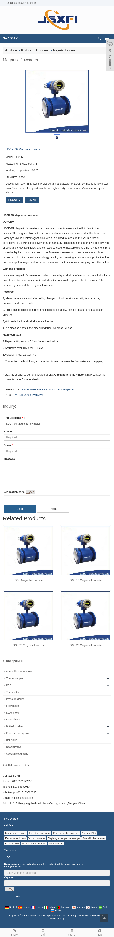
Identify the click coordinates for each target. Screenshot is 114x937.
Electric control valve (15, 838)
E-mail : (10, 445)
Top (100, 932)
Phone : (10, 431)
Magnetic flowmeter (64, 50)
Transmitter (12, 692)
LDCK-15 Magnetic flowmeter (85, 580)
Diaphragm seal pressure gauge (64, 838)
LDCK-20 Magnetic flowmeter (29, 645)
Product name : (14, 417)
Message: (10, 458)
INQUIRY (14, 199)
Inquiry (71, 932)
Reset (53, 508)
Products (26, 50)
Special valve (14, 746)
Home (13, 50)
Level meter (13, 712)
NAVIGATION (12, 38)
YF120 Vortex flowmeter (29, 395)
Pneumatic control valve (34, 843)
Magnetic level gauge (15, 833)
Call (42, 932)
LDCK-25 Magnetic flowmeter (85, 645)
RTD (9, 685)
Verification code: (14, 492)
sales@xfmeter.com (22, 797)
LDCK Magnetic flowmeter (28, 580)
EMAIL (31, 199)
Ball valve (11, 740)
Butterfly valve (14, 726)
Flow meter (42, 50)
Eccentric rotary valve (18, 733)
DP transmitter (12, 843)
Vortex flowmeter (36, 838)
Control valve (13, 719)
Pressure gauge (15, 698)
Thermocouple (14, 678)
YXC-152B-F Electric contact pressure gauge (47, 389)
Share (14, 932)
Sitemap (60, 918)
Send (20, 508)
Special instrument (17, 753)
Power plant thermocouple (66, 833)
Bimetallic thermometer (19, 671)
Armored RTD (89, 833)
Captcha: (9, 877)
